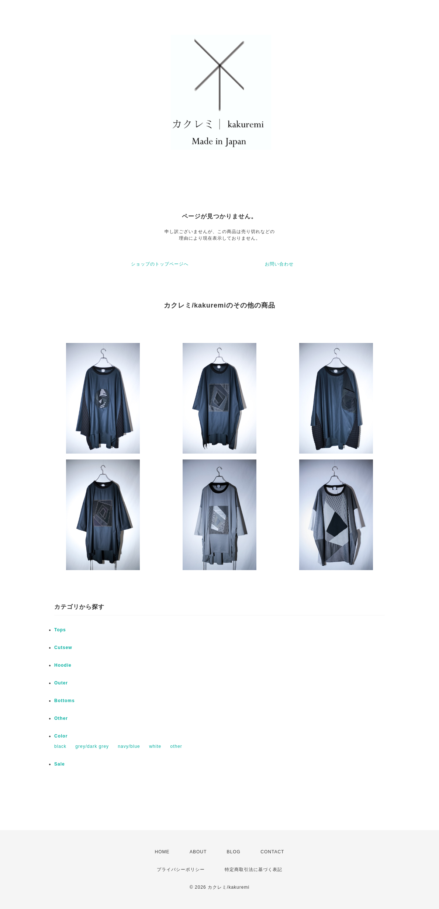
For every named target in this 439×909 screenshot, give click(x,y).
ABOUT (198, 851)
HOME (162, 851)
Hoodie (63, 665)
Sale (59, 764)
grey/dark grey (92, 746)
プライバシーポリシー (181, 869)
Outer (61, 683)
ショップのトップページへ (160, 264)
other (176, 746)
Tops (60, 629)
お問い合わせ (279, 264)
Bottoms (64, 700)
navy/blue (129, 746)
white (155, 746)
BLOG (234, 851)
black (60, 746)
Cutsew (63, 647)
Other (61, 718)
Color (61, 736)
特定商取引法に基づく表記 (253, 869)
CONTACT (272, 851)
